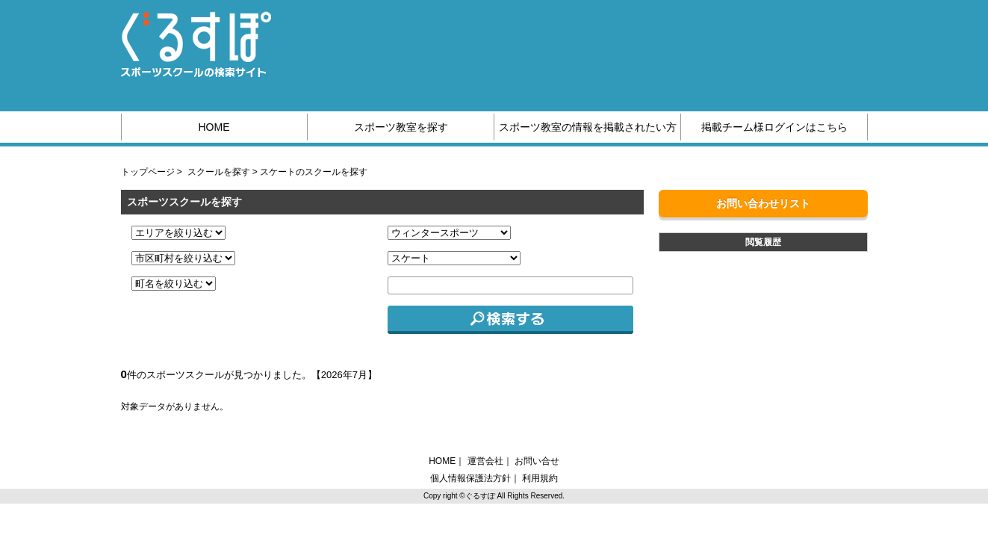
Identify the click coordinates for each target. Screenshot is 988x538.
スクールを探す (218, 172)
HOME (214, 127)
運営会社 (485, 461)
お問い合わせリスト (763, 203)
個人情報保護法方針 (470, 478)
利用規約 (540, 478)
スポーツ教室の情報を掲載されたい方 (588, 127)
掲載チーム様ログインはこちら (774, 127)
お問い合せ (537, 461)
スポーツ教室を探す (401, 127)
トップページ (148, 172)
